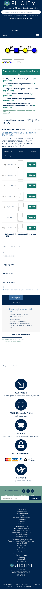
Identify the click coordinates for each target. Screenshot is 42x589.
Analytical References (21, 517)
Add (31, 165)
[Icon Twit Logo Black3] (28, 491)
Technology (21, 550)
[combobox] (21, 12)
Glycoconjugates (21, 513)
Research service (21, 534)
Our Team (22, 552)
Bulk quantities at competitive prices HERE (20, 235)
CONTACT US (21, 576)
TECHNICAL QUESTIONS (21, 413)
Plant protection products (22, 539)
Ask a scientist (9, 256)
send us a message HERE (30, 15)
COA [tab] (28, 302)
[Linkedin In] (23, 491)
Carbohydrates (21, 512)
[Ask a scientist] (4, 252)
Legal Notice (7, 584)
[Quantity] (20, 162)
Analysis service (22, 526)
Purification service (21, 528)
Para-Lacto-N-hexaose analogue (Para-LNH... (12, 358)
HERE (21, 146)
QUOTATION (21, 393)
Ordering (21, 558)
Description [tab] (15, 298)
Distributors (21, 560)
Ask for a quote (9, 282)
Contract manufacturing (21, 532)
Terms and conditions (24, 584)
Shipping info (8, 265)
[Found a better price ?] (4, 242)
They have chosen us (22, 554)
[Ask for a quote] (4, 278)
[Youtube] (32, 491)
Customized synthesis (21, 530)
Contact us (21, 562)
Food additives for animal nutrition (21, 541)
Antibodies (21, 519)
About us (21, 548)
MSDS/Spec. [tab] (16, 302)
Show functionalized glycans (21, 18)
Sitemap (20, 586)
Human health (21, 543)
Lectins (21, 515)
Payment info (8, 273)
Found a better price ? (12, 246)
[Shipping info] (4, 261)
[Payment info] (4, 270)
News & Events (21, 556)
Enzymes (21, 521)
